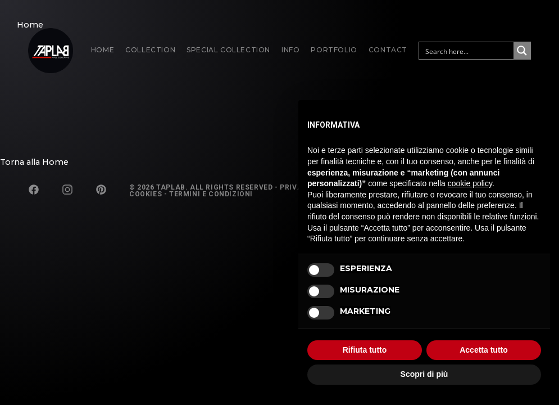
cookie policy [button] (470, 183)
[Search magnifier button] (521, 50)
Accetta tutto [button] (484, 349)
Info (290, 50)
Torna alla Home (34, 162)
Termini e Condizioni (211, 194)
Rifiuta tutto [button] (365, 349)
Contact (388, 50)
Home (102, 50)
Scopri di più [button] (424, 374)
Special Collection (228, 50)
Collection (150, 50)
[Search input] (466, 51)
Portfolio (334, 50)
